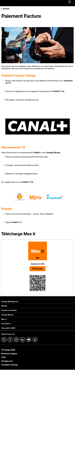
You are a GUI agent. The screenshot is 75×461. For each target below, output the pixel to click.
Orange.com (7, 361)
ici (37, 99)
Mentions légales (9, 353)
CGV (3, 357)
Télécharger (37, 268)
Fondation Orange (9, 365)
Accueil (5, 8)
